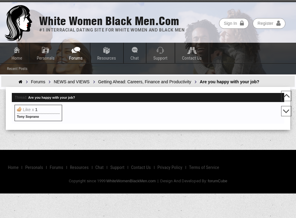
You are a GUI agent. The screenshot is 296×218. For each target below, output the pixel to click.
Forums (76, 58)
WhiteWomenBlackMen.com (131, 181)
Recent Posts (17, 68)
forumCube (217, 181)
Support (160, 58)
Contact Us (192, 58)
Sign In (234, 23)
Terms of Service (204, 167)
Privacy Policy (170, 167)
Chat (135, 58)
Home (17, 58)
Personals (46, 58)
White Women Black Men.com (109, 21)
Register (269, 23)
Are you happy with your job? (51, 97)
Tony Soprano (28, 116)
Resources (106, 58)
